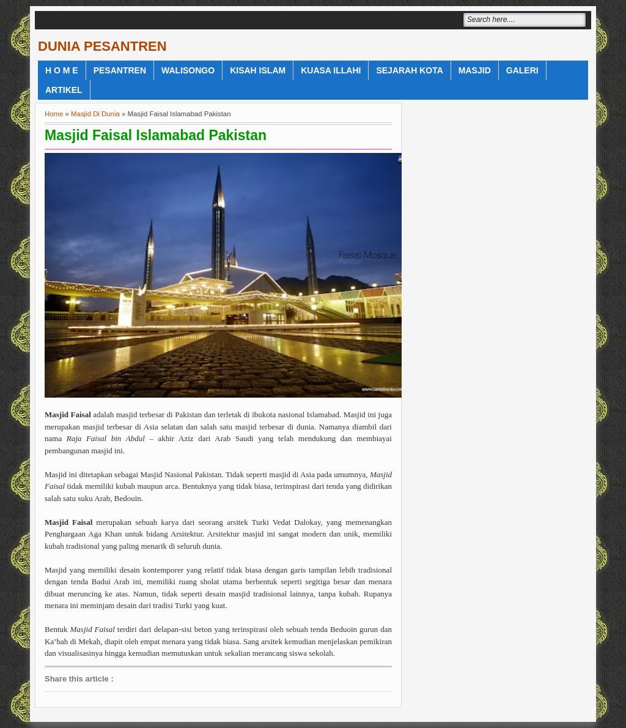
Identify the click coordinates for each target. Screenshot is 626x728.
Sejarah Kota (409, 70)
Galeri (522, 70)
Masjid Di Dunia (95, 113)
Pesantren (120, 70)
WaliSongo (188, 70)
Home (54, 113)
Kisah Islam (257, 70)
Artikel (64, 90)
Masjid (474, 70)
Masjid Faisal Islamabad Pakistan (156, 135)
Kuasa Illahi (331, 70)
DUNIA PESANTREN (102, 46)
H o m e (61, 70)
